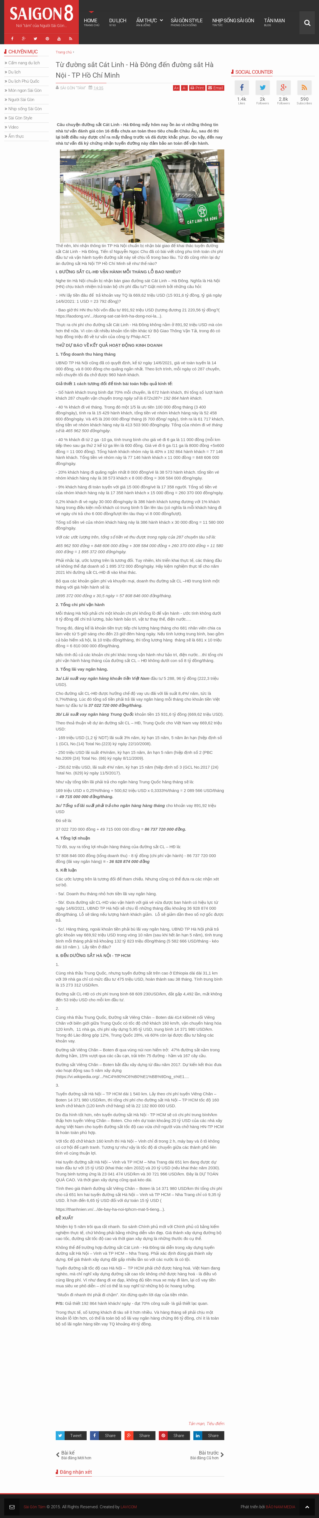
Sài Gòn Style (186, 22)
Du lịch (117, 22)
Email (215, 86)
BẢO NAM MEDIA (279, 1505)
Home (91, 22)
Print (197, 86)
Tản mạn (274, 22)
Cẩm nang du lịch (24, 61)
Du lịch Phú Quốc (23, 79)
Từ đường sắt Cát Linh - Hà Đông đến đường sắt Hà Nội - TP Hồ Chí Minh (129, 67)
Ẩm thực (146, 22)
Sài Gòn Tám (35, 1505)
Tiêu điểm (215, 1421)
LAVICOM (130, 1505)
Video (13, 125)
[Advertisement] (140, 105)
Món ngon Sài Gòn (25, 88)
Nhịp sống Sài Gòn (233, 22)
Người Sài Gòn (21, 97)
